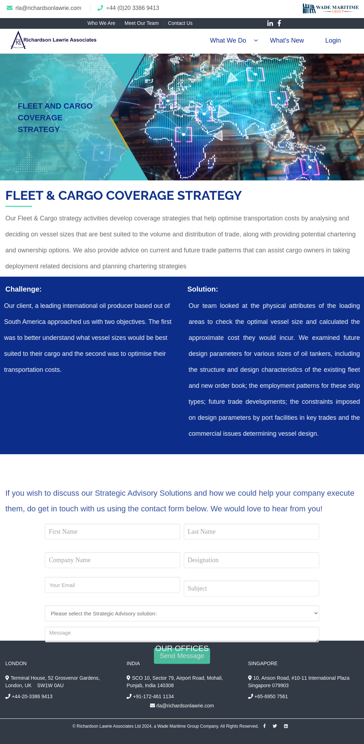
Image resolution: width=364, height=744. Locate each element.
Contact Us (180, 23)
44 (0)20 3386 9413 (134, 8)
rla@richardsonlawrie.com (48, 8)
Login (333, 40)
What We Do (228, 40)
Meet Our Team (141, 23)
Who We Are (101, 23)
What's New (287, 40)
